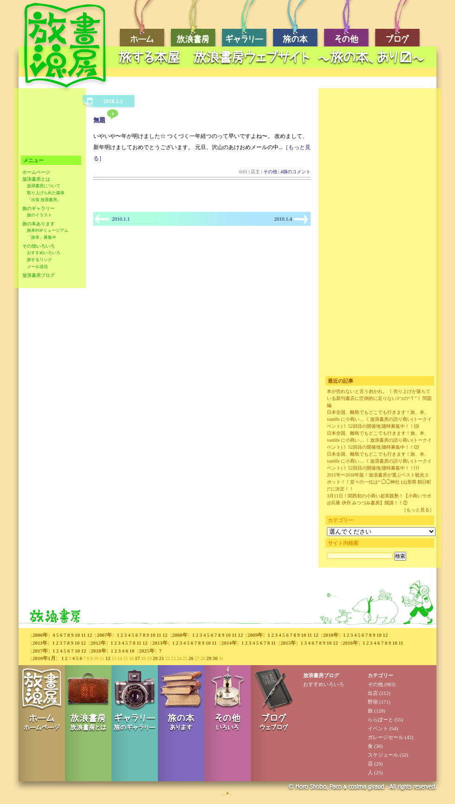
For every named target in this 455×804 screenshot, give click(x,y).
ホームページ (36, 172)
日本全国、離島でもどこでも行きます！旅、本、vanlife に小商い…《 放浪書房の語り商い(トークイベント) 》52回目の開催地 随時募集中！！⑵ (379, 440)
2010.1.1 (121, 219)
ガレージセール (385, 737)
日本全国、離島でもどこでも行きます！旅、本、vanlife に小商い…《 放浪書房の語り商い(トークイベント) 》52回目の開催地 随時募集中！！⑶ (379, 419)
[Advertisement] (274, 72)
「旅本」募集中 (41, 237)
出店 (373, 693)
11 (83, 635)
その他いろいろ (38, 245)
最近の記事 (340, 381)
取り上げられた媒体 (46, 192)
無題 (99, 120)
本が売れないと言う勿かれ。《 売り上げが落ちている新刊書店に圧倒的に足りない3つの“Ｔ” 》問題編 (379, 398)
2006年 (40, 635)
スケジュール (383, 755)
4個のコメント (295, 171)
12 (89, 635)
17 (137, 658)
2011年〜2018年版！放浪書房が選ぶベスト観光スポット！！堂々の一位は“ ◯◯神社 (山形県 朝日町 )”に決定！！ (379, 481)
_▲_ (227, 792)
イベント (378, 728)
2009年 (255, 635)
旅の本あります (38, 223)
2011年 (39, 643)
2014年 (229, 643)
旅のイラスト (39, 215)
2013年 (160, 643)
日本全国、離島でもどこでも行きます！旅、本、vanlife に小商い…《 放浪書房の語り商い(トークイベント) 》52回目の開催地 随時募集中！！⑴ (379, 461)
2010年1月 (44, 658)
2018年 (98, 651)
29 (208, 658)
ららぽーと (380, 719)
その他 (270, 171)
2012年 (98, 643)
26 (191, 658)
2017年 (40, 651)
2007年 (104, 635)
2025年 (147, 651)
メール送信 (37, 266)
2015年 (288, 643)
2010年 (330, 635)
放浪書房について (43, 185)
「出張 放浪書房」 (44, 199)
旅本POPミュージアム (47, 230)
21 (161, 658)
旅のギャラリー (38, 208)
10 (77, 635)
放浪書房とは (36, 179)
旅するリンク (39, 259)
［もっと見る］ (418, 509)
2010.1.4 (283, 219)
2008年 (180, 635)
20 (155, 658)
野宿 (373, 702)
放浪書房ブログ (38, 275)
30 (215, 658)
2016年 (350, 643)
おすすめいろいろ (43, 252)
